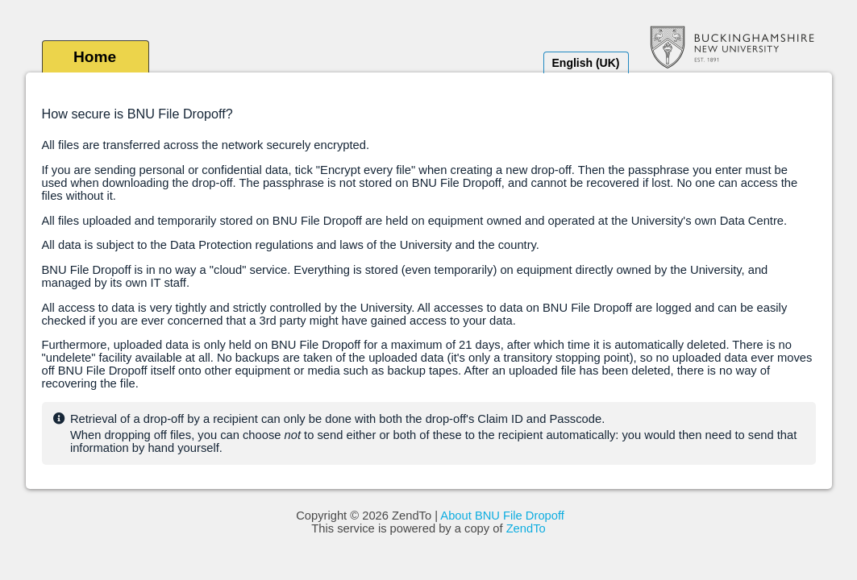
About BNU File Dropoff (502, 515)
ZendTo (526, 528)
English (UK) (586, 62)
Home (94, 56)
